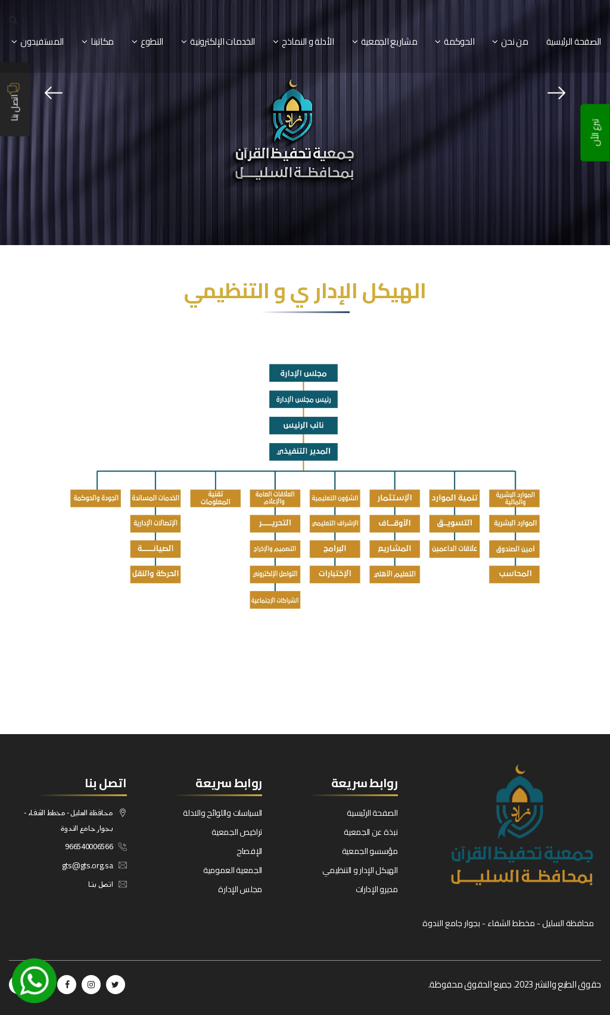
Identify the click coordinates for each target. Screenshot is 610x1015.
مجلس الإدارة (240, 889)
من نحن (514, 41)
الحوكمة (459, 41)
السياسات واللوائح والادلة (222, 813)
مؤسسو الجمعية (370, 851)
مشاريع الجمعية (389, 41)
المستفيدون (42, 41)
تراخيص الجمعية (236, 832)
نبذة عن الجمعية (371, 832)
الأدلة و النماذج (308, 41)
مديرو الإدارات (377, 889)
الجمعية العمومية (232, 870)
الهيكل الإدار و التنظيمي (360, 870)
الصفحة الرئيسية (574, 41)
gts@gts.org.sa (87, 865)
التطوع (152, 41)
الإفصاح (249, 851)
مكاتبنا (102, 41)
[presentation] (54, 92)
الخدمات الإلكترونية (222, 41)
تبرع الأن (595, 133)
